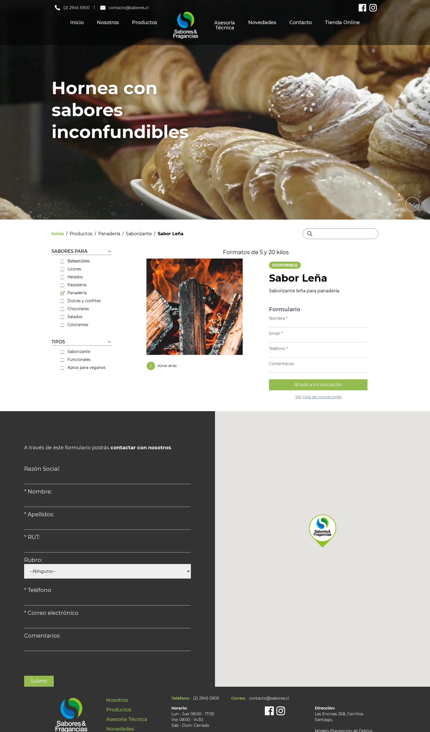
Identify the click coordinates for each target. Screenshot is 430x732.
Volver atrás (161, 365)
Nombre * (278, 318)
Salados (71, 316)
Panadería (109, 233)
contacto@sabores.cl (124, 7)
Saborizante (139, 233)
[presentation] (66, 665)
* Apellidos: (39, 514)
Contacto (300, 22)
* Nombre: (38, 491)
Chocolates (74, 308)
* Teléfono (37, 590)
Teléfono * (278, 348)
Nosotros (108, 22)
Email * (275, 333)
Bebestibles (75, 261)
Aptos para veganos (83, 367)
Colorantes (74, 324)
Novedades (262, 22)
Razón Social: (42, 468)
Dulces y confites (80, 300)
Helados (71, 276)
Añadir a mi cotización (318, 384)
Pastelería (73, 284)
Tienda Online (342, 22)
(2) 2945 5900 (71, 7)
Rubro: (33, 560)
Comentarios (281, 363)
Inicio (77, 22)
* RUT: (32, 537)
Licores (70, 269)
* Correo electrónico (51, 613)
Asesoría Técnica (224, 25)
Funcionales (75, 359)
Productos (144, 22)
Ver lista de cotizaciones (318, 396)
